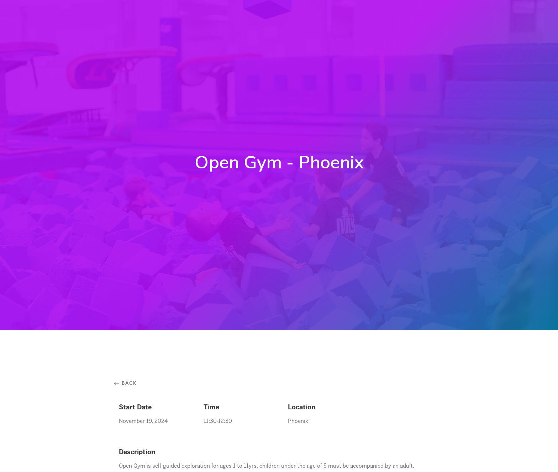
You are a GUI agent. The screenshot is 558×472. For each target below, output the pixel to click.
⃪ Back (128, 382)
